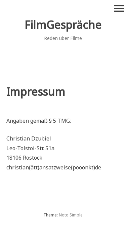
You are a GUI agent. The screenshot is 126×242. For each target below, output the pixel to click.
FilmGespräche (63, 24)
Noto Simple (71, 215)
